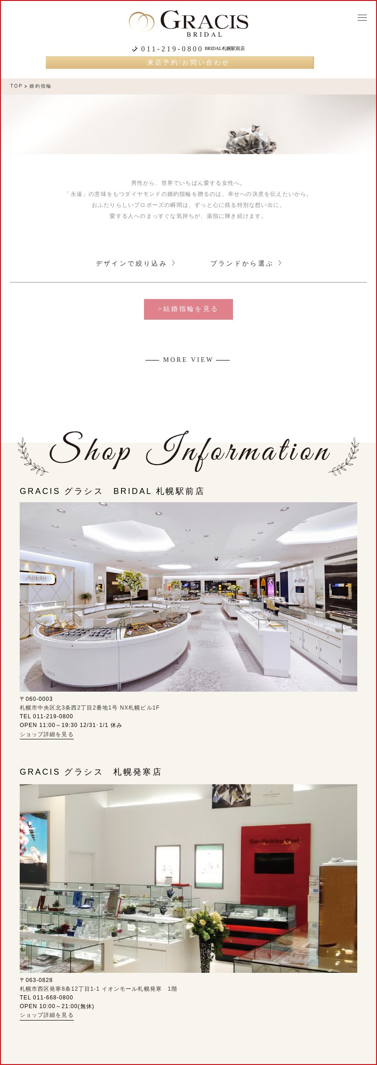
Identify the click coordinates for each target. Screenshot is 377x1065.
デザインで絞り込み (135, 263)
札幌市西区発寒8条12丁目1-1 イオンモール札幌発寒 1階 (98, 989)
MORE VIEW (188, 360)
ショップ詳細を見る (47, 734)
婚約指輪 (40, 86)
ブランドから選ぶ (246, 263)
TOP (16, 86)
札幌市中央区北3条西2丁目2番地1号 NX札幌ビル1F (90, 707)
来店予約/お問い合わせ (188, 62)
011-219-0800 (172, 49)
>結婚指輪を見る (188, 308)
